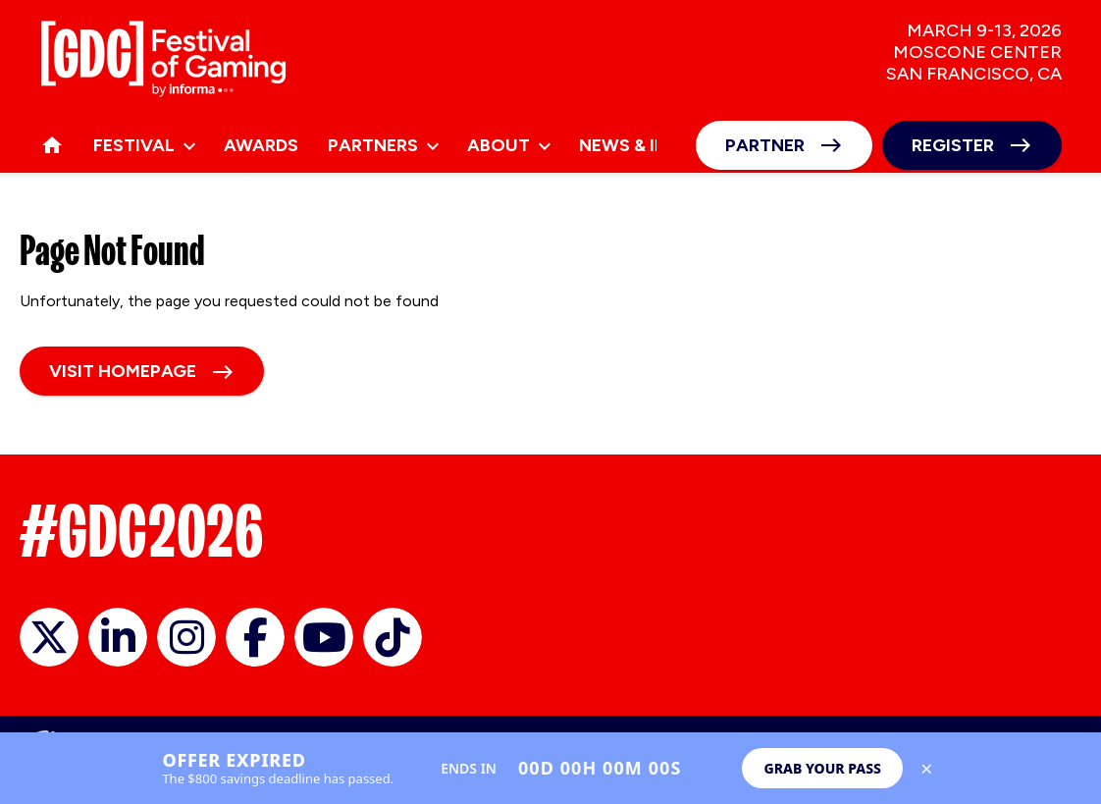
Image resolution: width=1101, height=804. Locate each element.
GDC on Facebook (255, 637)
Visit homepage (122, 371)
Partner (765, 145)
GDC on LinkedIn (117, 637)
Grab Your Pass (822, 768)
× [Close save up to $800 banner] (926, 768)
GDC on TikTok (392, 637)
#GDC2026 (141, 531)
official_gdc (49, 637)
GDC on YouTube (323, 637)
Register (953, 145)
